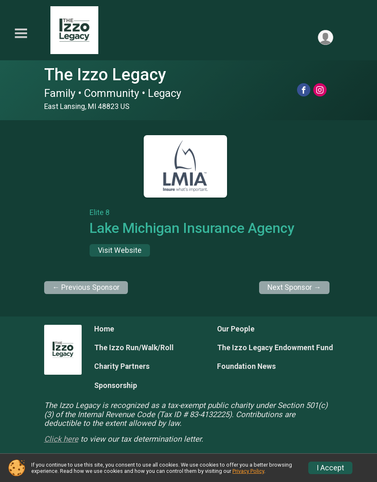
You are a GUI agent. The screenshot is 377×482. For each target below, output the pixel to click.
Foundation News (246, 366)
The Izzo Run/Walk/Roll (134, 348)
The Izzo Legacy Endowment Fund (275, 348)
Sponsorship (115, 385)
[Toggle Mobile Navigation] (20, 33)
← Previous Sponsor (86, 287)
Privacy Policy (248, 471)
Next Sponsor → (294, 287)
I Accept (330, 468)
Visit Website (120, 250)
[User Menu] (325, 37)
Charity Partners (122, 366)
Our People (236, 329)
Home (104, 329)
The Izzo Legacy (105, 74)
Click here (61, 439)
